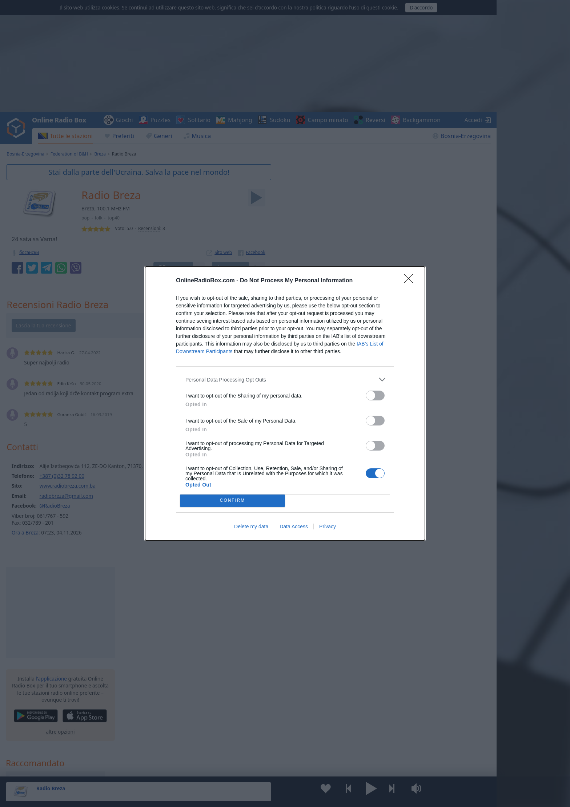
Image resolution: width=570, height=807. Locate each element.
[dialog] (285, 403)
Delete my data (251, 526)
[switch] (375, 395)
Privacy (327, 526)
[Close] (411, 281)
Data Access (294, 526)
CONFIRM (232, 501)
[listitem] (285, 379)
